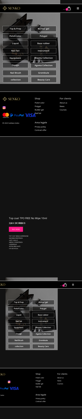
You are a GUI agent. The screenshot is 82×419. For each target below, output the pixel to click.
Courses (63, 110)
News (62, 106)
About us (63, 103)
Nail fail (38, 113)
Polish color (39, 103)
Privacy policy (40, 127)
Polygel (38, 106)
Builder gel (39, 110)
